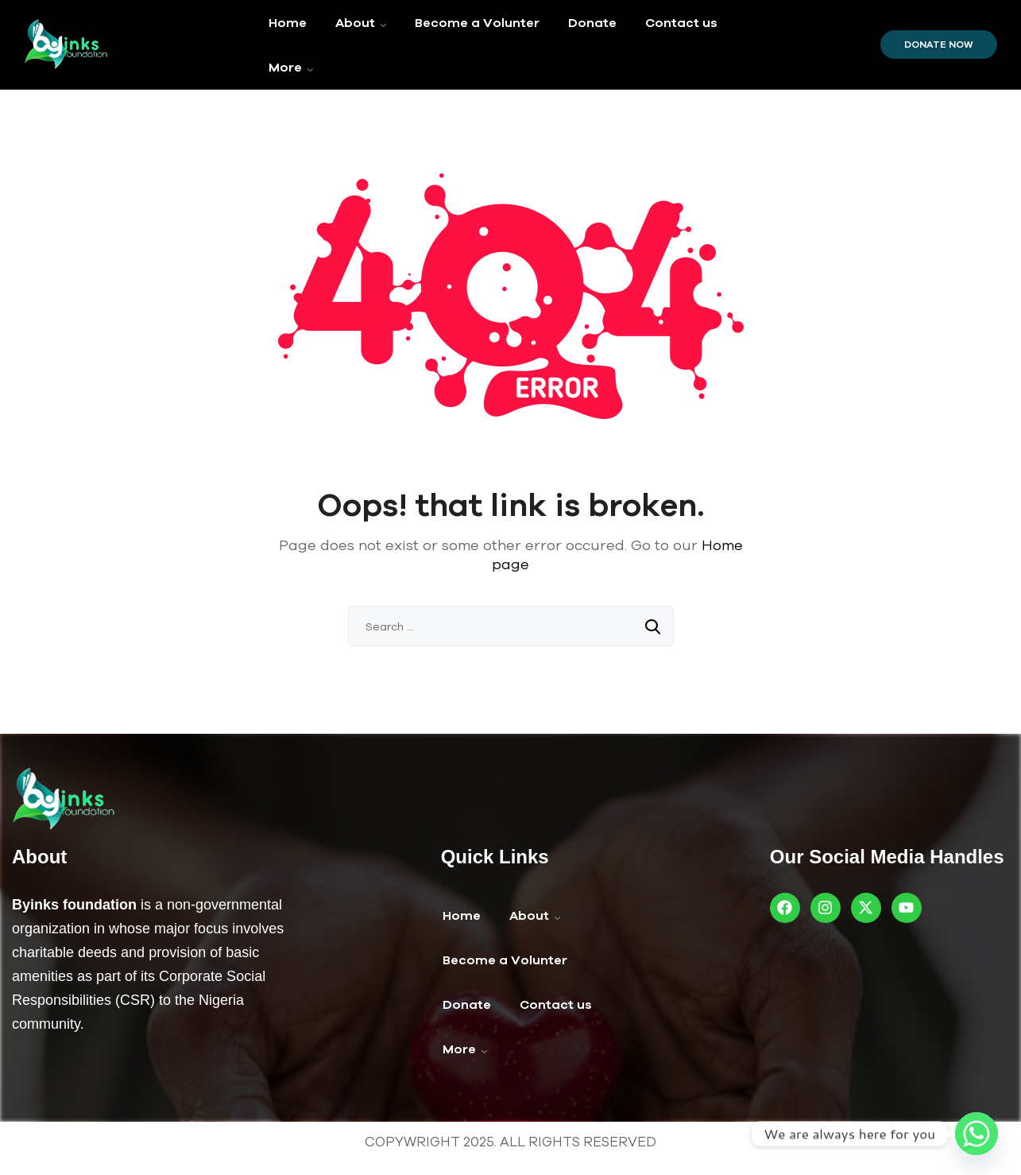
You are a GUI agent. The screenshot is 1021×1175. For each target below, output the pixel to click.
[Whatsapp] (976, 1133)
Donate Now (938, 44)
